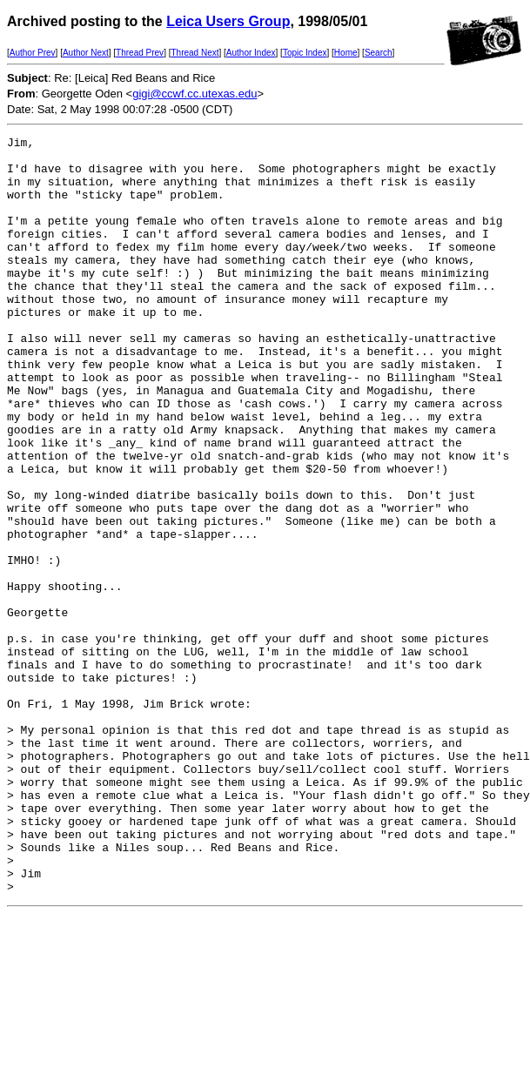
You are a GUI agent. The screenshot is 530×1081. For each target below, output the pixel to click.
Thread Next (194, 52)
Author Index (251, 52)
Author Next (86, 52)
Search (378, 52)
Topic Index (305, 52)
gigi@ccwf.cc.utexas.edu (194, 93)
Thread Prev (140, 52)
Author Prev (33, 52)
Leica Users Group (228, 21)
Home (346, 52)
